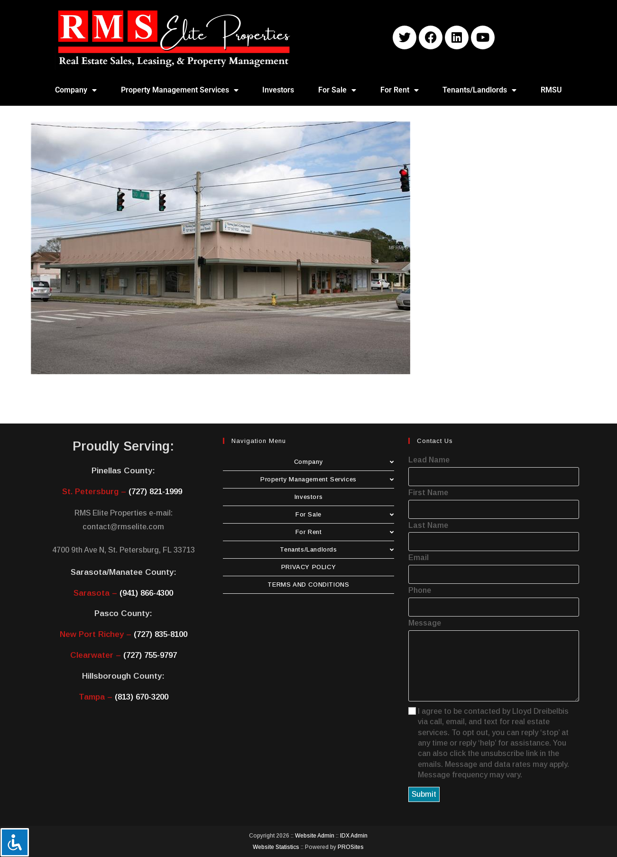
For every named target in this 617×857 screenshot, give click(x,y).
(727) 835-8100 (160, 634)
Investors (278, 89)
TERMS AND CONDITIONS (308, 584)
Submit (424, 794)
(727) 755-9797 (150, 655)
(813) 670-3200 (141, 696)
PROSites (351, 847)
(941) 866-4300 (146, 593)
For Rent (399, 90)
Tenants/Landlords (479, 90)
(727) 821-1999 (155, 491)
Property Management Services (180, 90)
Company (76, 90)
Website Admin (314, 835)
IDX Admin (354, 835)
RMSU (551, 89)
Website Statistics (276, 847)
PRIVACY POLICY (308, 567)
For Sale (337, 90)
